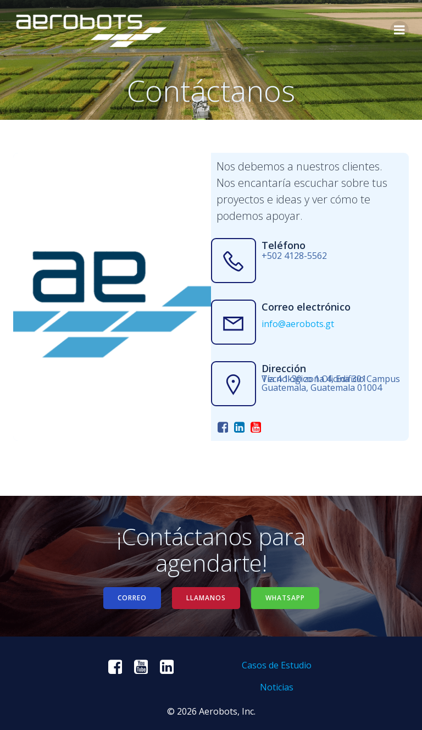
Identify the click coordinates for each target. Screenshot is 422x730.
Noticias (276, 687)
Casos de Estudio (277, 665)
